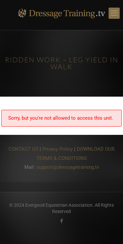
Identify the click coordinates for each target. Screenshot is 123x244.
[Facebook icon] (61, 221)
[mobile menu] (114, 13)
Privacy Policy (57, 149)
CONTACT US (23, 149)
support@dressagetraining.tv (67, 167)
